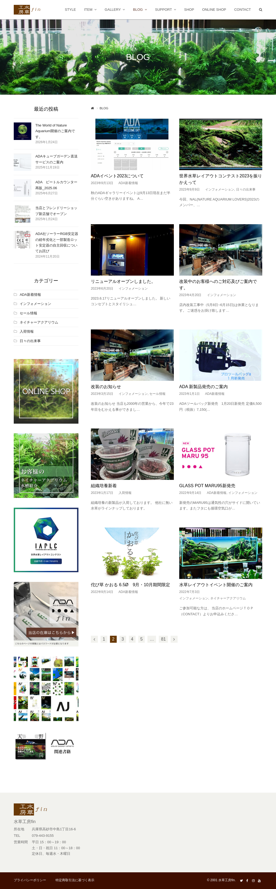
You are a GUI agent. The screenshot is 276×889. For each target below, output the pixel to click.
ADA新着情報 (128, 183)
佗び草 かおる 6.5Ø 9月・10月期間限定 (130, 584)
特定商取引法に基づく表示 (75, 880)
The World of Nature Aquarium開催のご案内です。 (55, 131)
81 (163, 639)
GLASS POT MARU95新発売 (207, 485)
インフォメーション (219, 189)
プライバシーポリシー (30, 880)
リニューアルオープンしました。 (123, 281)
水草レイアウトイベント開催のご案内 (216, 584)
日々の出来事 (246, 189)
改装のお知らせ (106, 386)
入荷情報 (125, 493)
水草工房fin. (227, 880)
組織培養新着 (104, 485)
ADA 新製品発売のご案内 (203, 386)
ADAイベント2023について (117, 176)
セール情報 (157, 394)
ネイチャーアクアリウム (228, 598)
